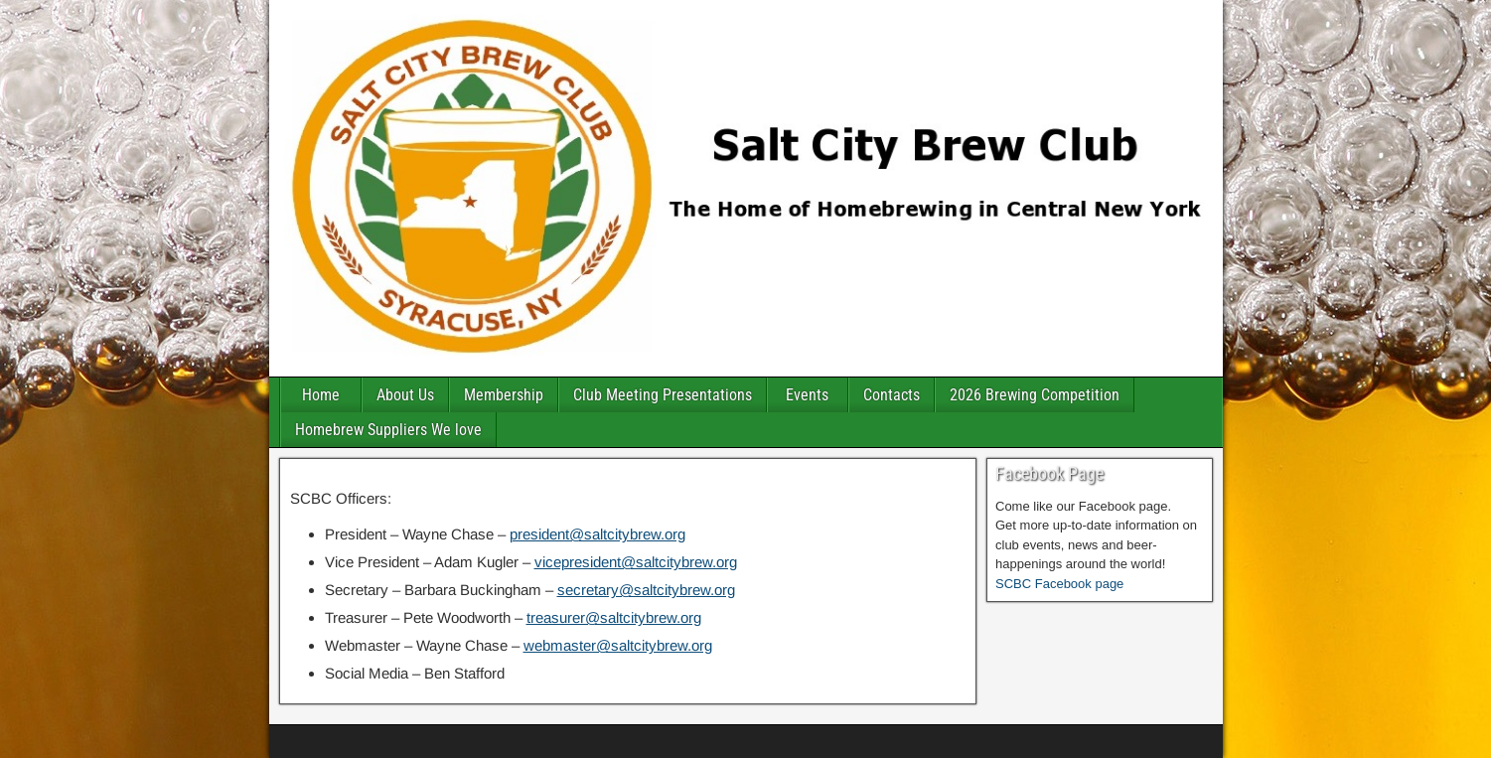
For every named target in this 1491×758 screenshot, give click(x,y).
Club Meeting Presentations (662, 394)
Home (321, 394)
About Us (405, 394)
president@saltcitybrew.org (597, 534)
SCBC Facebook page (1059, 583)
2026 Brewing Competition (1034, 394)
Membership (503, 394)
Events (807, 394)
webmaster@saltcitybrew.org (617, 645)
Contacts (891, 394)
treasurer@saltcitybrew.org (613, 617)
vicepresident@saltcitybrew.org (635, 561)
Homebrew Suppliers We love (388, 429)
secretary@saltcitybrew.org (646, 589)
